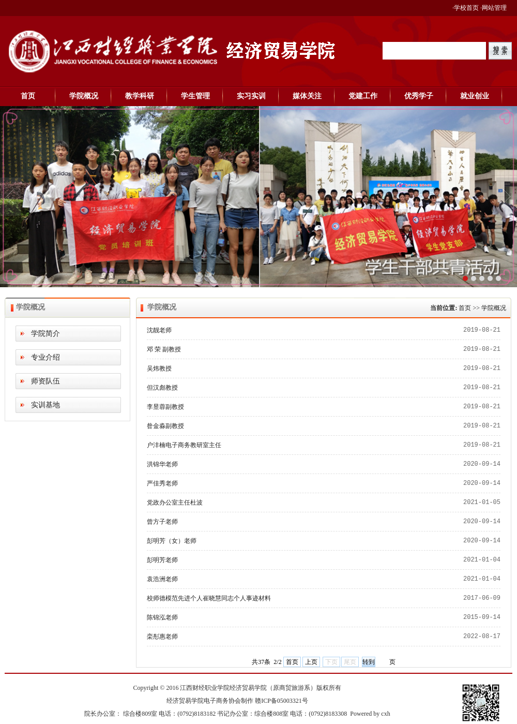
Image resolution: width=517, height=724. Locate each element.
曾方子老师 (162, 521)
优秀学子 (418, 96)
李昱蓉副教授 (165, 406)
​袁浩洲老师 (162, 579)
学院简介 (45, 333)
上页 (311, 662)
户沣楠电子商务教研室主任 (184, 445)
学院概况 (83, 96)
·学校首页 (465, 7)
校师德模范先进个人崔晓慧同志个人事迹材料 (209, 598)
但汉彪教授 (162, 387)
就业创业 (474, 96)
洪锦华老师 (162, 464)
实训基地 (45, 405)
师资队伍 (45, 381)
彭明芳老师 (162, 560)
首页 (28, 96)
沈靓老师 (159, 330)
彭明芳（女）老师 (171, 540)
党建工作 (362, 96)
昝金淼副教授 (165, 426)
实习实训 (251, 96)
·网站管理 (493, 7)
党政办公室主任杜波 (175, 502)
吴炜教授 (159, 368)
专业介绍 (45, 357)
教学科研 (139, 96)
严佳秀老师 (162, 483)
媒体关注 (307, 96)
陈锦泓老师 (162, 617)
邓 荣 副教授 (164, 349)
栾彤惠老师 (162, 636)
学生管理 (195, 96)
